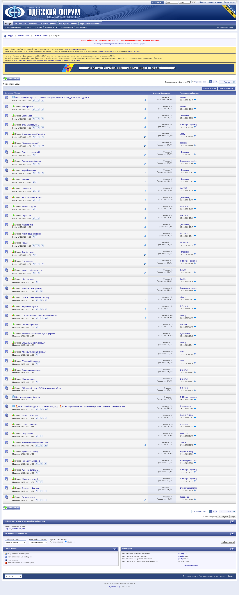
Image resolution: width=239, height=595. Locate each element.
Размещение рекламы (208, 576)
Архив (222, 576)
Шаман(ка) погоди (30, 325)
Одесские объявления (90, 23)
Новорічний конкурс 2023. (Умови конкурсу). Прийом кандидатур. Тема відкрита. (52, 97)
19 (43, 146)
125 (171, 115)
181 (171, 442)
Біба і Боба (27, 116)
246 (171, 406)
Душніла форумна (30, 125)
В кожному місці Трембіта (33, 134)
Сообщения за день (13, 27)
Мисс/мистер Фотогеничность (35, 443)
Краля (25, 243)
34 (171, 152)
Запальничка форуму (32, 370)
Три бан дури (28, 252)
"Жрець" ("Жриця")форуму (34, 352)
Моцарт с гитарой (30, 479)
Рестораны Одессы (68, 23)
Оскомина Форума (30, 488)
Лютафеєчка (28, 107)
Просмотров (165, 93)
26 (171, 252)
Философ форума (30, 415)
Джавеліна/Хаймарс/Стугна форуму (38, 334)
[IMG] (180, 559)
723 (171, 97)
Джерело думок (29, 207)
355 (171, 315)
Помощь (203, 2)
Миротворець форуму (32, 288)
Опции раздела (210, 88)
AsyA (24, 529)
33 (171, 234)
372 (171, 143)
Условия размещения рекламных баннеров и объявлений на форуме (119, 44)
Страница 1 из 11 (201, 82)
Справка (27, 27)
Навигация (80, 27)
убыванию (70, 541)
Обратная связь (189, 576)
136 (171, 460)
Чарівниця (26, 216)
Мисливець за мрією (31, 234)
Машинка (16, 282)
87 (171, 106)
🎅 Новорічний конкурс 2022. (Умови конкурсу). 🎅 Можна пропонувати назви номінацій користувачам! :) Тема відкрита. (70, 406)
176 (171, 243)
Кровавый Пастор (30, 452)
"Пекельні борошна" (31, 361)
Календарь (38, 27)
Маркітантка (27, 225)
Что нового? (20, 23)
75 (171, 170)
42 (171, 197)
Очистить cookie (215, 2)
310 (171, 261)
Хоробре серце (29, 170)
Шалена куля (28, 279)
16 (43, 128)
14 (171, 424)
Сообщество (50, 27)
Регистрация (229, 2)
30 (171, 206)
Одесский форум (115, 587)
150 (171, 306)
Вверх (232, 517)
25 (171, 279)
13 (171, 342)
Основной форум (41, 36)
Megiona (8, 529)
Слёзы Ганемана (29, 424)
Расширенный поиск (225, 27)
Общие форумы (23, 36)
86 (171, 497)
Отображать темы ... (12, 539)
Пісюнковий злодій (30, 143)
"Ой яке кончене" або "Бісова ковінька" (40, 315)
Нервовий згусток (30, 306)
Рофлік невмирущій (31, 152)
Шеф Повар (27, 433)
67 (171, 415)
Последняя (229, 82)
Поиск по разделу (226, 88)
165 (171, 134)
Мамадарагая (28, 379)
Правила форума (191, 565)
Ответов (156, 93)
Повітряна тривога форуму (27, 397)
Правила (33, 23)
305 (171, 125)
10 (171, 370)
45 (171, 161)
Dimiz (14, 101)
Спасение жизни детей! (108, 40)
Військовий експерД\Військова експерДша (41, 388)
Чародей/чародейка (31, 461)
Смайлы (181, 556)
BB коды (181, 554)
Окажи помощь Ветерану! (130, 40)
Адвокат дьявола (30, 470)
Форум (8, 23)
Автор (17, 93)
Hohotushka (16, 529)
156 (171, 488)
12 (171, 333)
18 (171, 224)
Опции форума (65, 27)
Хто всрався (27, 261)
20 (171, 352)
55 (171, 288)
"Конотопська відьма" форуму (35, 297)
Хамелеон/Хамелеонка (32, 270)
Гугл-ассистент (29, 497)
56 (171, 215)
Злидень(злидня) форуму (33, 343)
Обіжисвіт (26, 188)
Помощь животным (151, 40)
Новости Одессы (48, 23)
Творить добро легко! (88, 40)
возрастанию (56, 541)
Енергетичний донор (31, 161)
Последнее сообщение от (191, 93)
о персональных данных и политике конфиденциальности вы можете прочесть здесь (47, 60)
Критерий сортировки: (38, 539)
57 (171, 188)
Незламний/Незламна (32, 197)
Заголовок (9, 93)
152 (171, 297)
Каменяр (26, 179)
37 (43, 100)
